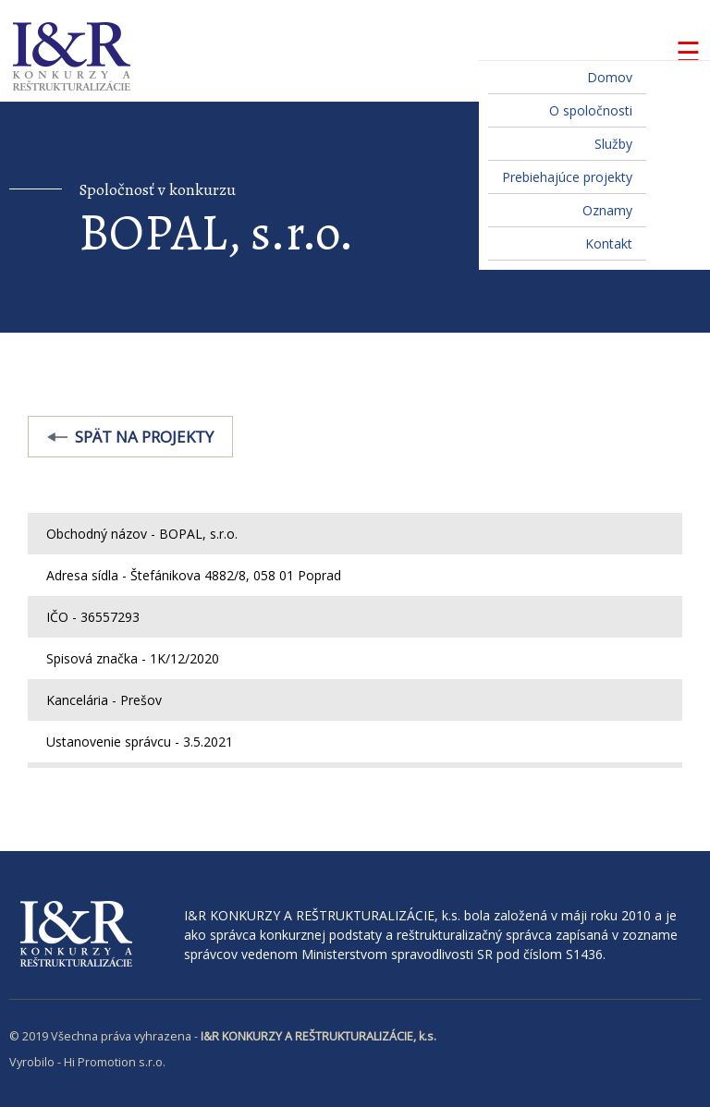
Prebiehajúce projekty (567, 177)
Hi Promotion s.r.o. (114, 1062)
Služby (613, 143)
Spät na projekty (144, 436)
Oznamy (607, 210)
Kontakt (608, 243)
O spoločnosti (590, 110)
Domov (609, 77)
